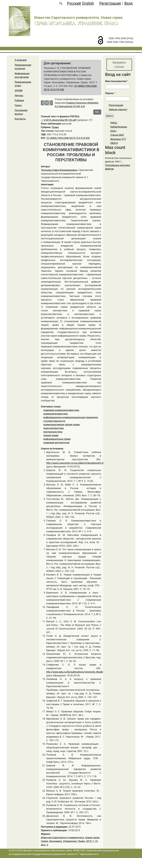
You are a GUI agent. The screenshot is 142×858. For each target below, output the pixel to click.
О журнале (21, 60)
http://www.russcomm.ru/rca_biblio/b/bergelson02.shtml (77, 463)
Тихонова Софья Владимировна (59, 170)
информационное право (57, 439)
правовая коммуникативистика (61, 410)
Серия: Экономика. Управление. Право (76, 23)
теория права (50, 435)
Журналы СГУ (118, 139)
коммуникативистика (55, 413)
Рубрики (19, 100)
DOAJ (113, 131)
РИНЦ (113, 122)
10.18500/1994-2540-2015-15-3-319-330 (68, 138)
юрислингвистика (53, 428)
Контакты (20, 118)
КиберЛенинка (118, 126)
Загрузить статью (119, 64)
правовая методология (56, 442)
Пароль (110, 93)
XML (97, 112)
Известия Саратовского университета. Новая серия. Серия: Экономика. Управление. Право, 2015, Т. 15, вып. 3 (70, 841)
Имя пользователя (116, 81)
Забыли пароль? (118, 109)
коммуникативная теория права (61, 424)
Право (55, 127)
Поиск (18, 105)
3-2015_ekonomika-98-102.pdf (60, 120)
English (88, 3)
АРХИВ (18, 90)
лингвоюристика (52, 431)
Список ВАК (117, 135)
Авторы (19, 95)
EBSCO (114, 143)
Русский (74, 3)
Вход (128, 3)
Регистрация (110, 3)
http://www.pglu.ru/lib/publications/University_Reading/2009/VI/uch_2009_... (87, 671)
